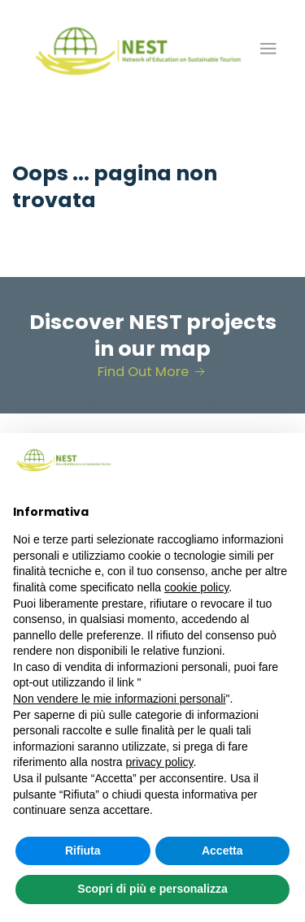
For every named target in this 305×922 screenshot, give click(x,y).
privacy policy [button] (160, 761)
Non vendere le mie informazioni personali (119, 698)
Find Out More (153, 371)
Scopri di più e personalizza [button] (152, 888)
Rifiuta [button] (83, 850)
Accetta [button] (222, 850)
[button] (268, 48)
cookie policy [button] (196, 587)
